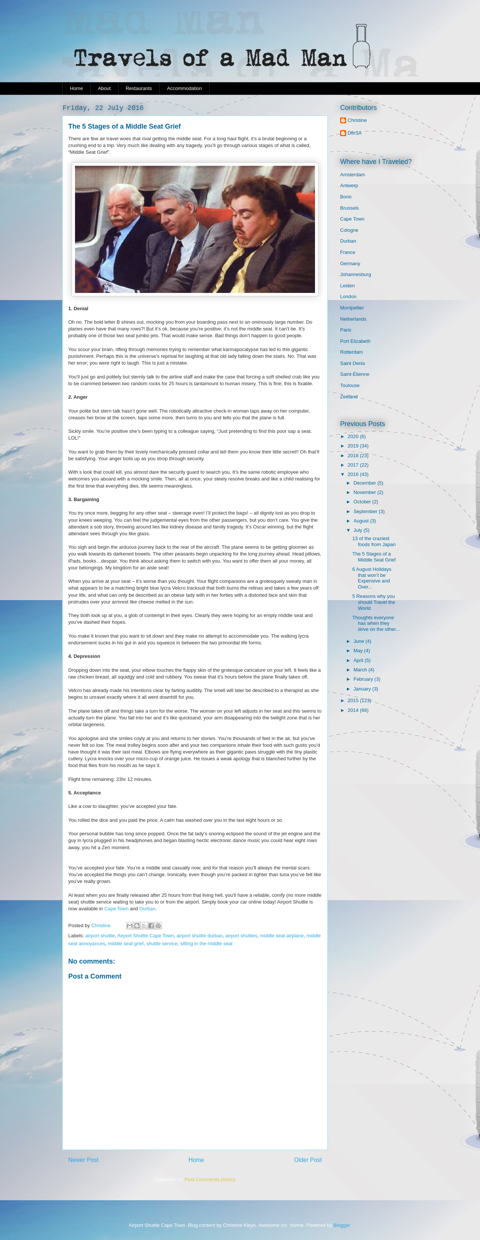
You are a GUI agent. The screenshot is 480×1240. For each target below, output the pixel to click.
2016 (354, 474)
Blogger (341, 1225)
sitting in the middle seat (206, 943)
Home (76, 88)
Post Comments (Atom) (209, 1179)
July (359, 530)
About (104, 88)
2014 (354, 710)
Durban (148, 908)
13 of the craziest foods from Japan (373, 541)
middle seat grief (126, 943)
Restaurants (139, 88)
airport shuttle (100, 935)
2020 (354, 436)
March (361, 670)
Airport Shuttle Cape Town (145, 935)
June (360, 641)
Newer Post (83, 1160)
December (366, 483)
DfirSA (355, 133)
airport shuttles (241, 935)
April (359, 660)
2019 (354, 446)
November (366, 492)
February (364, 679)
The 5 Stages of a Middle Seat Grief (373, 557)
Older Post (308, 1160)
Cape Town (116, 908)
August (362, 521)
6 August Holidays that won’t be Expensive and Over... (371, 578)
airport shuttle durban (200, 935)
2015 (354, 700)
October (363, 501)
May (359, 650)
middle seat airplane (281, 935)
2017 (354, 465)
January (363, 689)
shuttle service (161, 943)
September (366, 511)
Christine (357, 120)
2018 (354, 455)
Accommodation (184, 88)
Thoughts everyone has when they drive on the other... (375, 623)
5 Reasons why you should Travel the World (373, 602)
